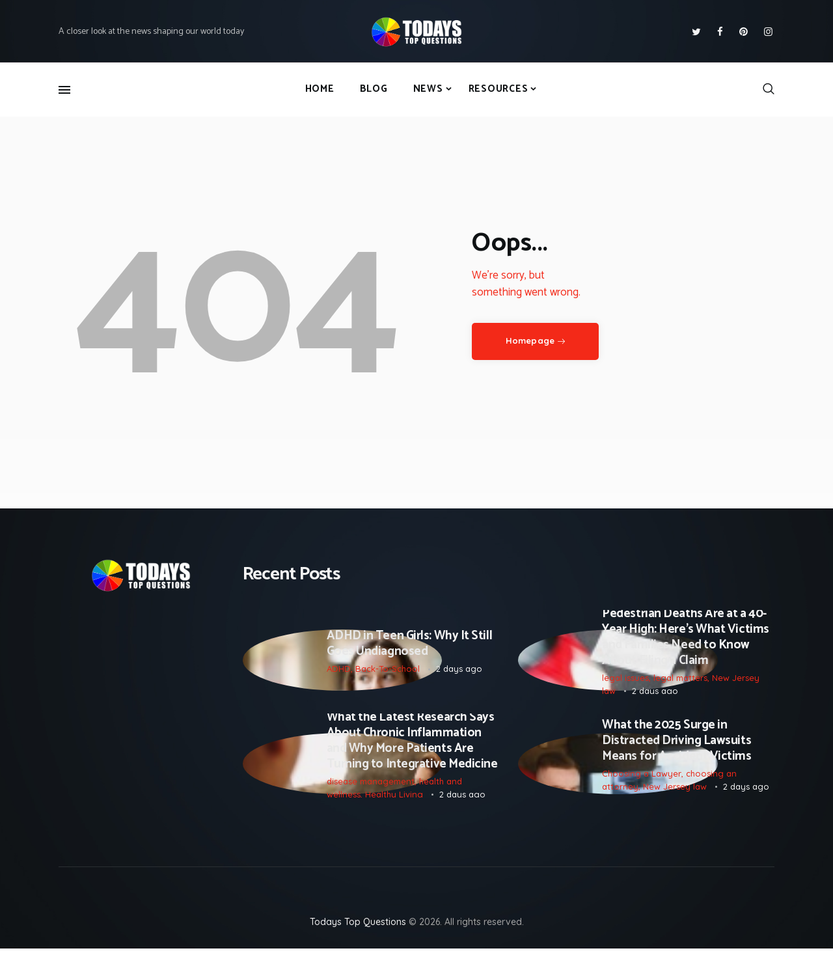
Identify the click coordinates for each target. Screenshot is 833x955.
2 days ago (459, 670)
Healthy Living (394, 799)
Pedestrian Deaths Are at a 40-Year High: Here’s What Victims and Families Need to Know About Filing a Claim (685, 638)
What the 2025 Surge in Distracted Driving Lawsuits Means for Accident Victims (676, 745)
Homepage (530, 340)
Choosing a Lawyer (641, 778)
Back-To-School (387, 670)
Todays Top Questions (358, 928)
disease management (371, 786)
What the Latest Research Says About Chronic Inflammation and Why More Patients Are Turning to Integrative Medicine (412, 745)
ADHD (339, 670)
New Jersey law (675, 791)
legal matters (680, 679)
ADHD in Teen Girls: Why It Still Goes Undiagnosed (410, 645)
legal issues (625, 679)
